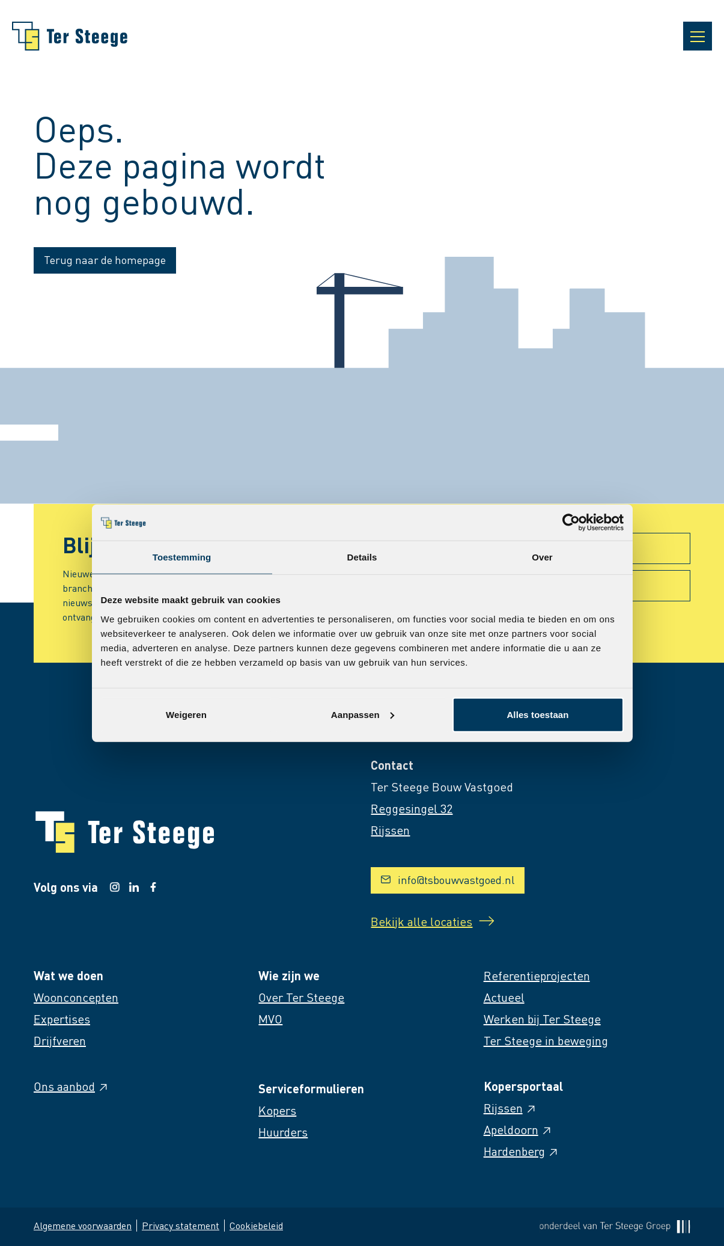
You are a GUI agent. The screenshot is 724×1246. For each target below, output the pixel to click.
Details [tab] (362, 557)
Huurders (283, 1132)
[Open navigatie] (697, 36)
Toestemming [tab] (182, 557)
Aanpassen (362, 714)
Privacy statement (180, 1225)
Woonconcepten (76, 997)
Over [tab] (542, 557)
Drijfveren (60, 1040)
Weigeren (186, 714)
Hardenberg (521, 1151)
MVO (270, 1019)
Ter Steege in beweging (546, 1040)
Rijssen (510, 1108)
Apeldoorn (518, 1129)
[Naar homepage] (69, 36)
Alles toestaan (537, 714)
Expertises (62, 1019)
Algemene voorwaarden (83, 1225)
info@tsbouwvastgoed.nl (447, 879)
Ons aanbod (71, 1086)
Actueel (504, 997)
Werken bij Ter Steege (542, 1019)
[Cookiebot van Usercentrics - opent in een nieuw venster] (571, 523)
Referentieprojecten (537, 975)
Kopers (277, 1110)
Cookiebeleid (256, 1225)
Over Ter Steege (301, 997)
